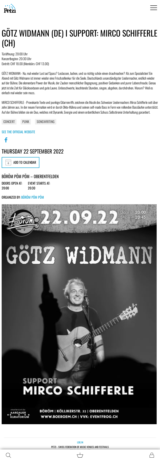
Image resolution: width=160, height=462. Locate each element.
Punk (25, 121)
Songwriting (46, 121)
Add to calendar (20, 162)
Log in (80, 442)
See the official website (18, 131)
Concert (9, 121)
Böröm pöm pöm (32, 197)
